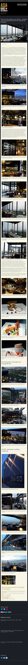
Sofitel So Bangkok (7, 47)
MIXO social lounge (18, 52)
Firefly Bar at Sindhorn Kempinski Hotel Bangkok (11, 642)
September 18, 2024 (4, 632)
